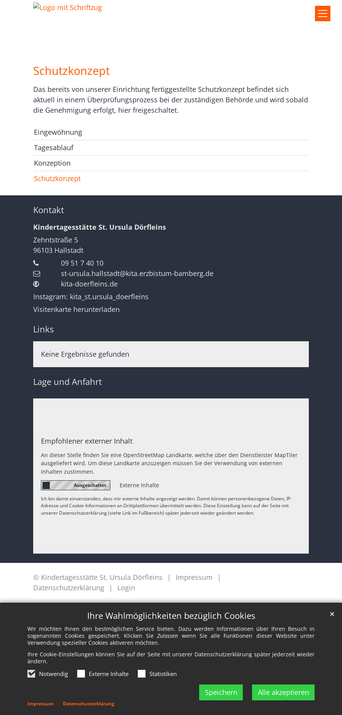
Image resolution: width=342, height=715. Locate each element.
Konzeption (52, 163)
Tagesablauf (53, 147)
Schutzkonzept (71, 71)
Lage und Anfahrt (67, 381)
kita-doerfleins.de (89, 283)
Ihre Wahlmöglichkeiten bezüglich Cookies (171, 615)
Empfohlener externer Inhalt (86, 441)
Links (43, 329)
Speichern (221, 692)
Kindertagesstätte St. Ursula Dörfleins (99, 227)
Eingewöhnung (58, 132)
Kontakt (48, 210)
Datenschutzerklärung (88, 703)
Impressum (40, 703)
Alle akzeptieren (283, 692)
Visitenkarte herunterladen (76, 309)
